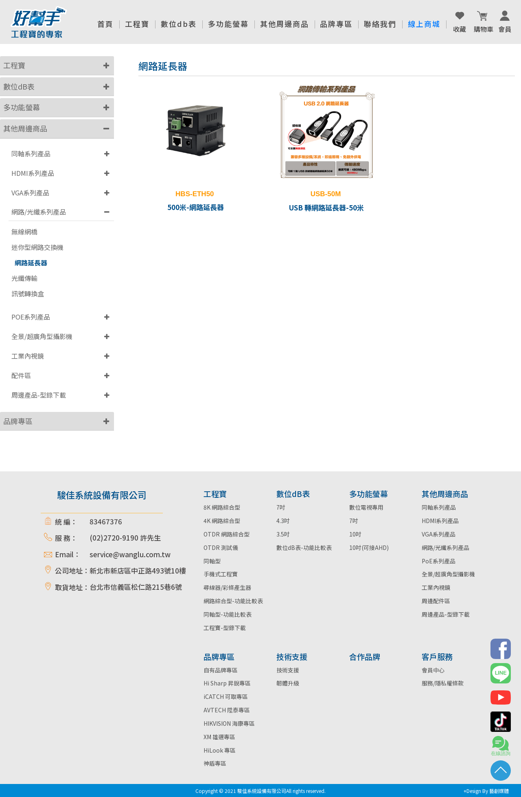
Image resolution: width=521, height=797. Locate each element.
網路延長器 (31, 262)
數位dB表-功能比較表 (304, 547)
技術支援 (287, 670)
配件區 (21, 375)
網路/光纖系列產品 (38, 212)
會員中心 (433, 670)
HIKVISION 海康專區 (229, 723)
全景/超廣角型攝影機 (41, 336)
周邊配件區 (436, 601)
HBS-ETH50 (194, 194)
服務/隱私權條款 (443, 683)
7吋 (280, 507)
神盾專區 (215, 763)
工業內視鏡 (27, 356)
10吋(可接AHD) (369, 547)
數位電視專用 (366, 507)
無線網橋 (24, 231)
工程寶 (14, 65)
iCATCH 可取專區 (226, 696)
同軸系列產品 (30, 153)
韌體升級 (287, 683)
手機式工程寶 (221, 574)
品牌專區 (18, 421)
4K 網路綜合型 (222, 521)
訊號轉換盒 (27, 293)
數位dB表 (19, 86)
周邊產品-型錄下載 (38, 395)
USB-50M (326, 194)
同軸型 (212, 561)
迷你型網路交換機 (37, 247)
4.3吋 (283, 521)
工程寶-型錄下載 (225, 628)
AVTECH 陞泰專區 (227, 710)
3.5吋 (283, 534)
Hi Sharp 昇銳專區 (227, 683)
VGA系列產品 (30, 192)
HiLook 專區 (220, 750)
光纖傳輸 (24, 278)
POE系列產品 (30, 317)
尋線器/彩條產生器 (227, 587)
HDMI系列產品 (32, 173)
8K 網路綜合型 (222, 507)
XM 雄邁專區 (219, 737)
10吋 (355, 534)
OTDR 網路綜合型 (227, 534)
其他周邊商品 (25, 128)
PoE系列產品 (438, 561)
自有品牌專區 (221, 670)
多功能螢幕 (21, 107)
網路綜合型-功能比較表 (233, 601)
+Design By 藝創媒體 (486, 790)
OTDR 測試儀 (221, 547)
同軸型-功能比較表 (228, 614)
